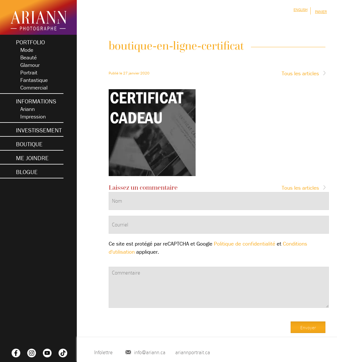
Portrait (28, 72)
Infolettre (103, 352)
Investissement (39, 130)
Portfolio (30, 42)
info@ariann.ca (149, 352)
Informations (36, 101)
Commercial (34, 87)
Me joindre (32, 158)
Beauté (28, 57)
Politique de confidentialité (244, 243)
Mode (26, 49)
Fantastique (34, 79)
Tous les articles (300, 73)
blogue (27, 172)
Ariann (27, 108)
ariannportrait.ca (192, 352)
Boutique (29, 144)
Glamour (30, 64)
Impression (33, 116)
